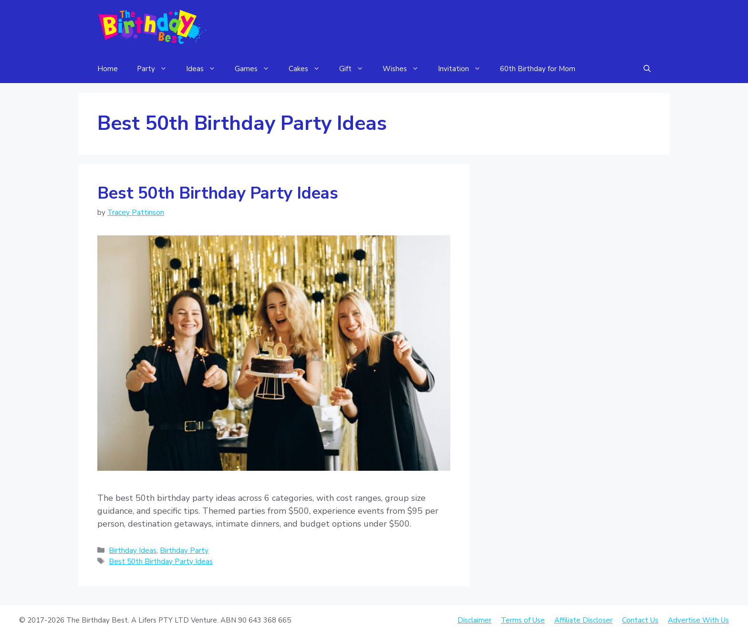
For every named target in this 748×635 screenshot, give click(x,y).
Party (157, 68)
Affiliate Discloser (583, 620)
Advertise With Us (698, 620)
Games (257, 68)
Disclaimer (474, 620)
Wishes (405, 68)
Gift (356, 68)
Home (107, 69)
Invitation (464, 68)
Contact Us (640, 620)
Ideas (205, 68)
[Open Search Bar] (647, 68)
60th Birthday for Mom (537, 69)
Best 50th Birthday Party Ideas (217, 193)
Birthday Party (184, 550)
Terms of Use (523, 620)
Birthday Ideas (132, 550)
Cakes (309, 68)
